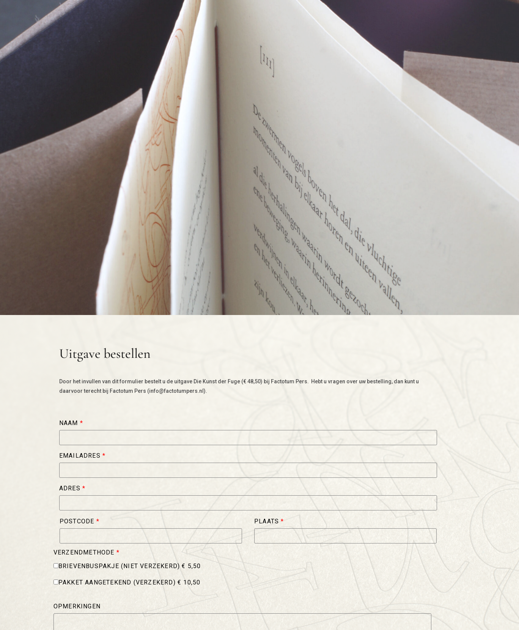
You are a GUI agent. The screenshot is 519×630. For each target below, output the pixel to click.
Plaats (269, 521)
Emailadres (82, 456)
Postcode (79, 521)
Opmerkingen (77, 606)
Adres (72, 488)
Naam (71, 423)
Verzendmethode (86, 553)
